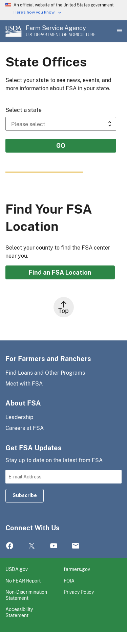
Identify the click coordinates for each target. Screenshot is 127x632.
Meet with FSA (24, 383)
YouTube (53, 546)
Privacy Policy (79, 592)
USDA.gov (16, 569)
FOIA (69, 581)
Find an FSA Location (60, 272)
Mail (75, 546)
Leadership (19, 417)
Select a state (23, 110)
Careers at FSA (24, 428)
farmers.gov (77, 569)
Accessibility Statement (19, 612)
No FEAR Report (23, 581)
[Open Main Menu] (119, 31)
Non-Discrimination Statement (26, 595)
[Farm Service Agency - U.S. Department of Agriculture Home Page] (61, 31)
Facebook (9, 546)
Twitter (31, 546)
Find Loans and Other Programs (45, 373)
